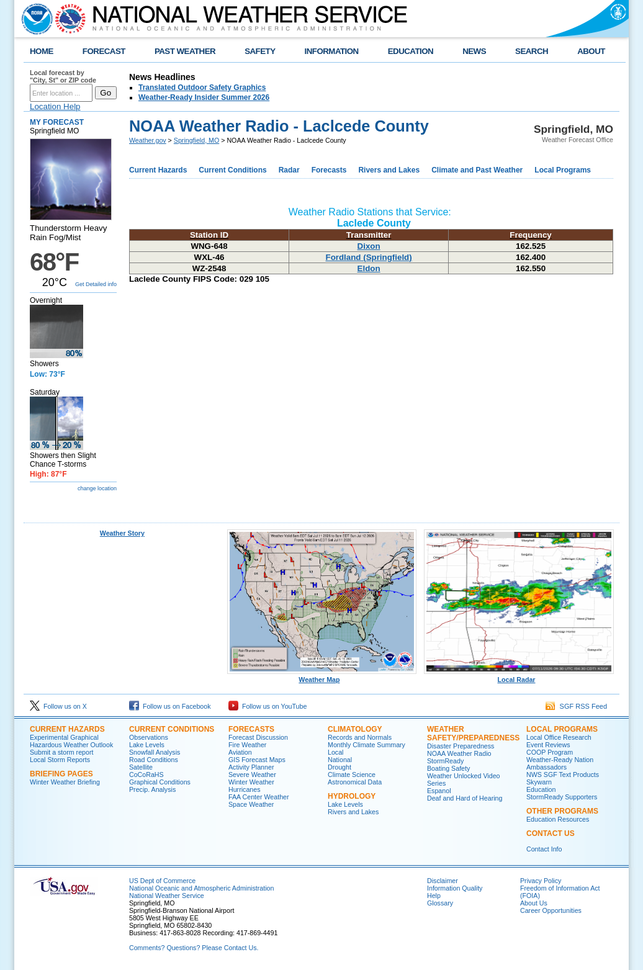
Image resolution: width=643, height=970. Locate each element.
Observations (148, 737)
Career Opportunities (551, 910)
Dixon (368, 246)
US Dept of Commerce (162, 880)
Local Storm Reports (60, 759)
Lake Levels (146, 744)
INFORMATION (332, 51)
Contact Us (550, 833)
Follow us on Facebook (170, 706)
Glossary (440, 903)
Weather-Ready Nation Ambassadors (559, 763)
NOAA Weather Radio (459, 753)
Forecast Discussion (258, 737)
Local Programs (562, 170)
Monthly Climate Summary (366, 744)
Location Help (55, 106)
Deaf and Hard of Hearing (464, 798)
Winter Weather (251, 782)
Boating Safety (448, 768)
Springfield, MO (196, 140)
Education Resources (557, 819)
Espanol (439, 790)
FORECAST (104, 51)
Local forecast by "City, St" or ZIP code (63, 76)
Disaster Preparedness (460, 746)
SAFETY (260, 51)
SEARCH (531, 51)
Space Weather (251, 804)
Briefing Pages (61, 774)
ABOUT (591, 51)
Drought (339, 767)
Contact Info (544, 849)
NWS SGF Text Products (562, 774)
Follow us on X (58, 706)
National (340, 759)
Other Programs (562, 811)
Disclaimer (442, 880)
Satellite (141, 767)
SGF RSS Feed (576, 706)
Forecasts (329, 170)
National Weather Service (166, 895)
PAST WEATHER (185, 51)
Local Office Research (558, 737)
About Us (533, 903)
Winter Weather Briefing (65, 782)
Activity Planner (251, 767)
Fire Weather (247, 744)
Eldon (368, 268)
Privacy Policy (540, 880)
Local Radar (519, 676)
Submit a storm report (61, 752)
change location (97, 488)
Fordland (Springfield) (368, 257)
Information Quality (454, 888)
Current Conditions (232, 170)
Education (540, 789)
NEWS (474, 51)
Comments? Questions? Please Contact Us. (193, 947)
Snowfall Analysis (154, 752)
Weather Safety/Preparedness (473, 733)
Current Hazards (158, 170)
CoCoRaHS (146, 774)
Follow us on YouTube (267, 706)
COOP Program (549, 752)
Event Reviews (548, 744)
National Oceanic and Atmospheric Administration (201, 888)
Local (335, 752)
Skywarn (539, 782)
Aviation (240, 752)
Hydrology (351, 796)
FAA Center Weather (258, 797)
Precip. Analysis (152, 789)
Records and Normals (360, 737)
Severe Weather (252, 774)
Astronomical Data (355, 782)
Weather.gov (147, 140)
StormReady (445, 761)
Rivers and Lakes (389, 170)
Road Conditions (153, 759)
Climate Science (351, 774)
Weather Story (122, 533)
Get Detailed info (96, 284)
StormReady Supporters (561, 797)
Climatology (355, 729)
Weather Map (322, 676)
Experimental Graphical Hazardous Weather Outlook (71, 741)
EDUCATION (410, 51)
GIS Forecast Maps (257, 759)
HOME (41, 51)
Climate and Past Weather (477, 170)
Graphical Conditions (160, 782)
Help (434, 895)
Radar (289, 170)
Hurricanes (244, 789)
